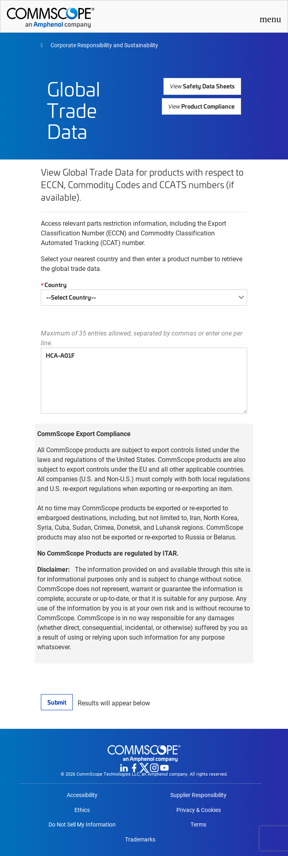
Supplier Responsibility (198, 795)
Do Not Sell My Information (82, 824)
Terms (198, 824)
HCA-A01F (144, 380)
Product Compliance (202, 105)
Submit (56, 702)
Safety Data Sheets (203, 86)
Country (53, 285)
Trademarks (140, 839)
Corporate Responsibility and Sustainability (103, 45)
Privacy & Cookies (198, 810)
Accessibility (82, 795)
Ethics (82, 810)
